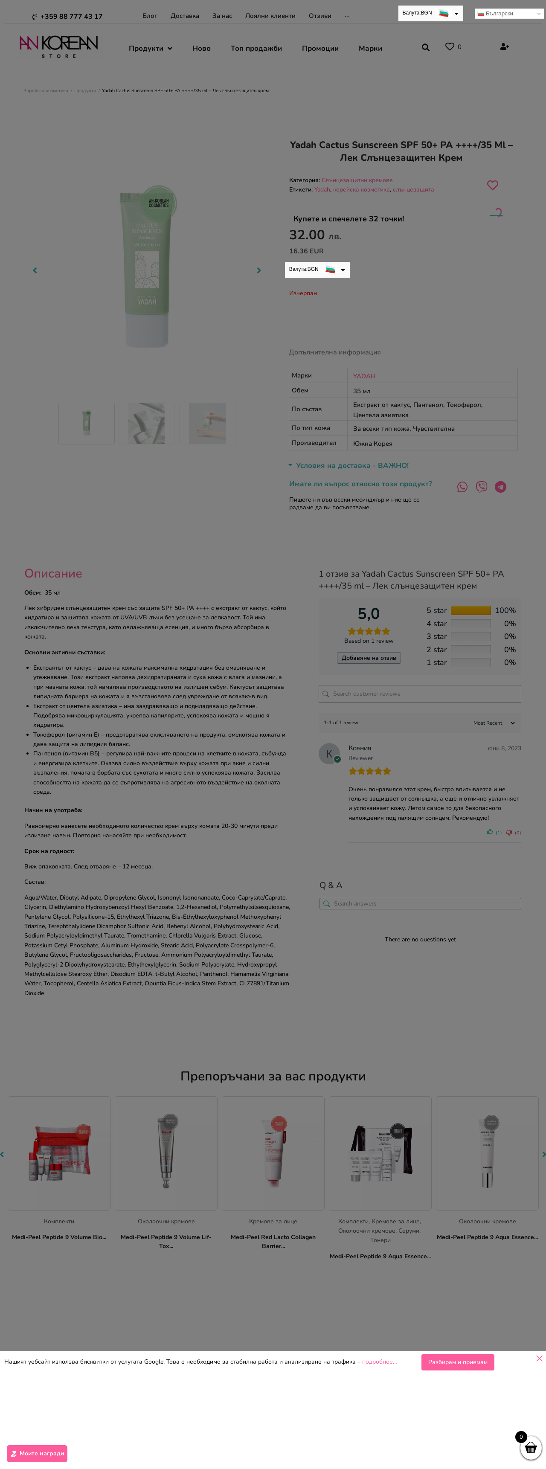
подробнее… (379, 1362)
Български (495, 13)
